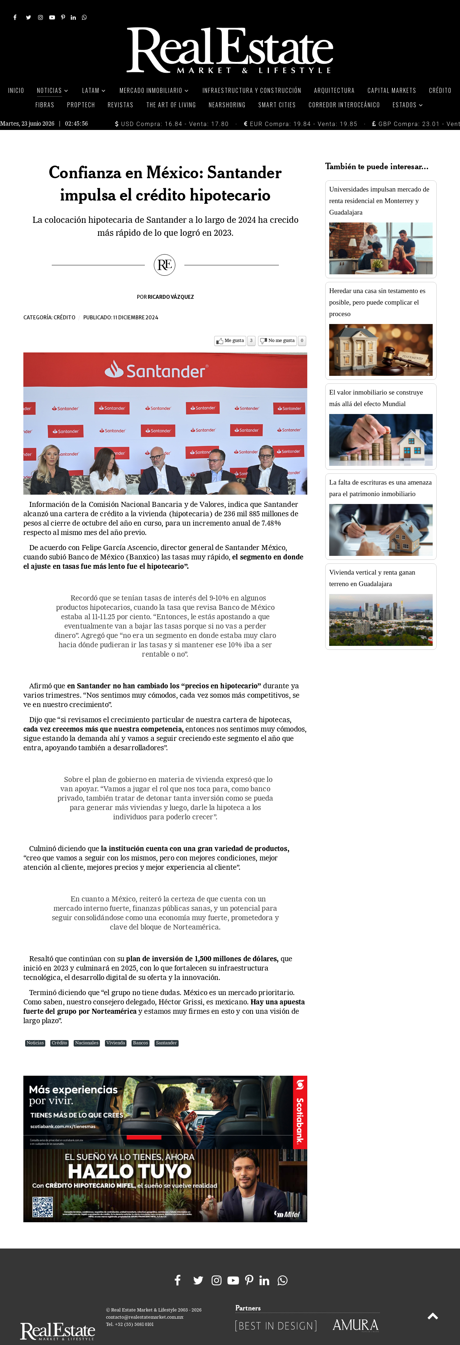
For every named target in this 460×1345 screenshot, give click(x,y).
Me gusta (234, 324)
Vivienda (115, 1027)
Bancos (140, 1027)
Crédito (64, 301)
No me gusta (281, 324)
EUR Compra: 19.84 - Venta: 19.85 (301, 107)
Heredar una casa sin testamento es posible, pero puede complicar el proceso (377, 286)
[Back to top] (433, 1301)
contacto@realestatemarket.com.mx (144, 1301)
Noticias (35, 1027)
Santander (166, 1027)
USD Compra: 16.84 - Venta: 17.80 (172, 107)
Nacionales (86, 1027)
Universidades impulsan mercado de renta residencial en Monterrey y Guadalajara (379, 184)
